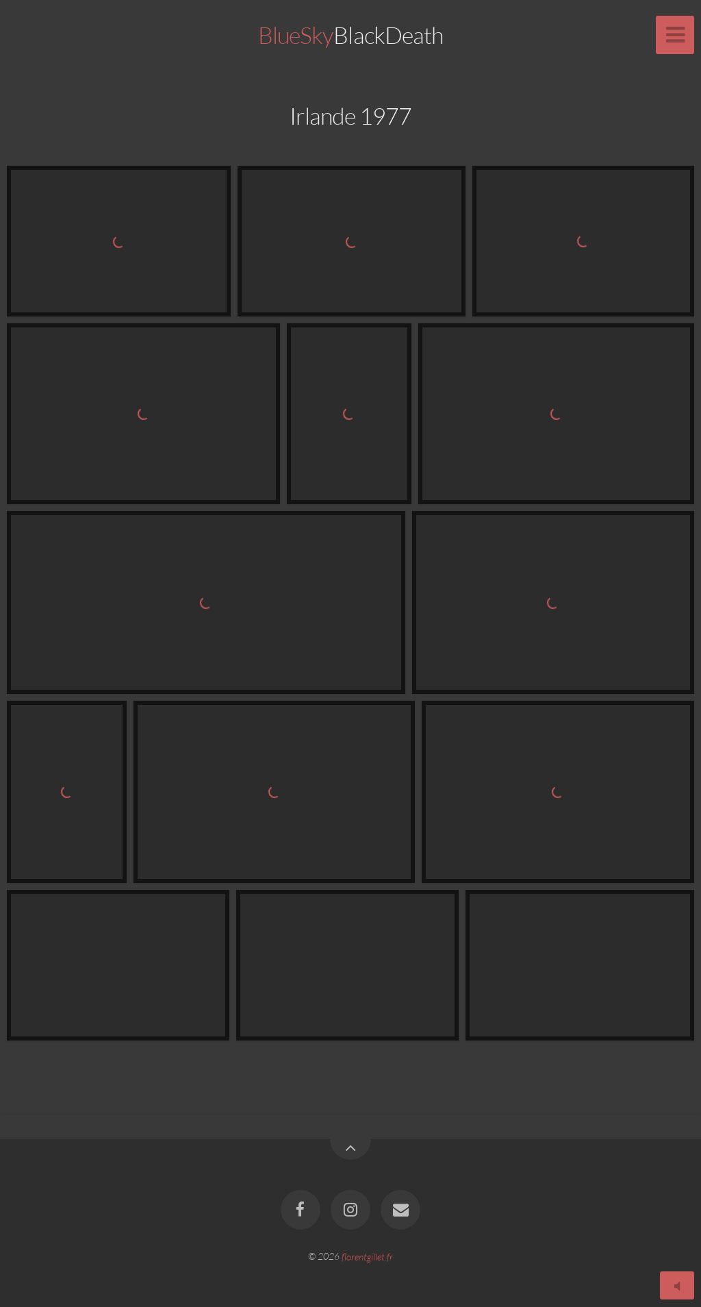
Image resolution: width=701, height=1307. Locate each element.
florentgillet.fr (367, 1256)
